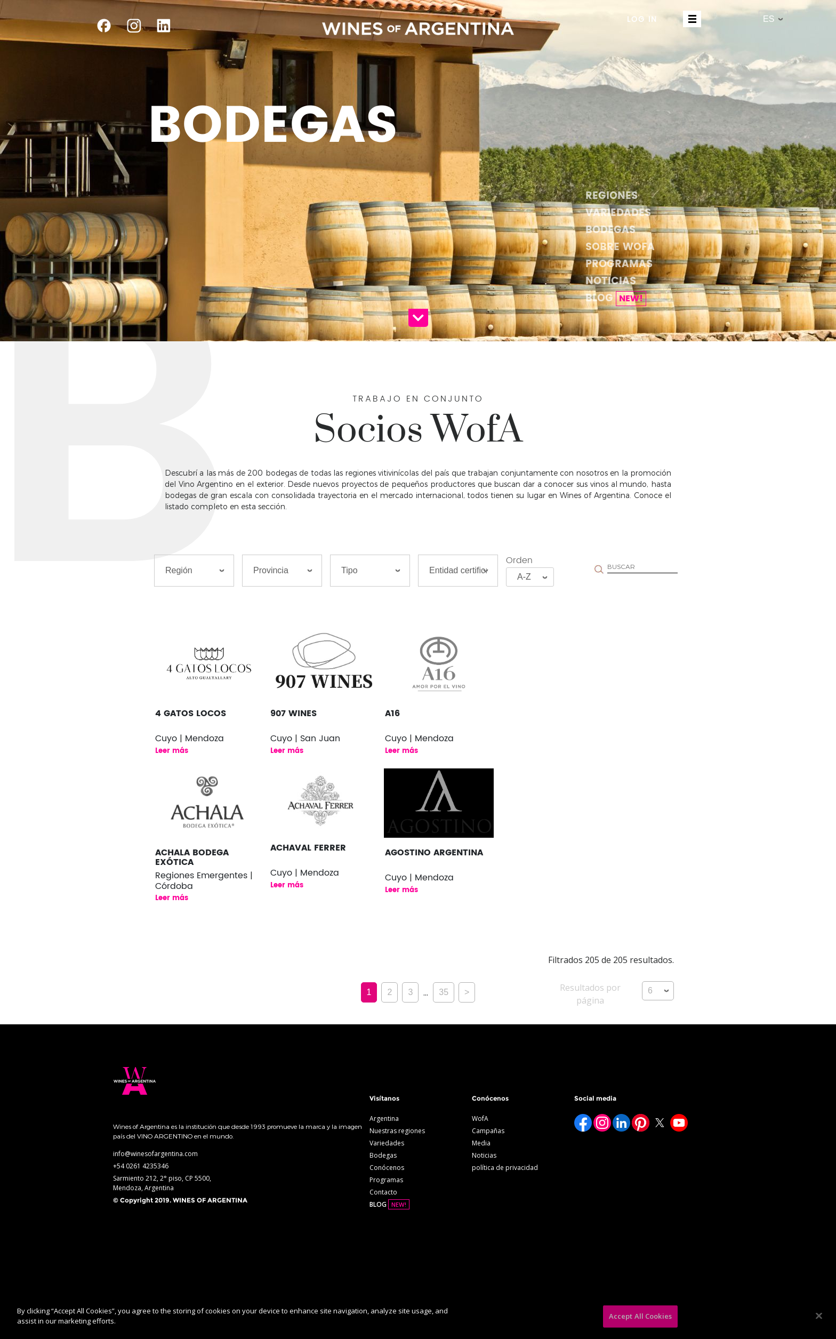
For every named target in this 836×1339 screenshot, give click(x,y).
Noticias (610, 281)
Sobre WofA (620, 247)
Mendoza (204, 738)
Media (481, 1143)
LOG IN (642, 19)
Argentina (384, 1118)
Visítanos (384, 1098)
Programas (619, 264)
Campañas (488, 1130)
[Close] (819, 1315)
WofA (480, 1118)
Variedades (618, 213)
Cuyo (166, 738)
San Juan (320, 738)
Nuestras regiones (397, 1130)
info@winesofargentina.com (155, 1153)
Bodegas (610, 230)
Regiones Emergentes (201, 876)
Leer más (171, 751)
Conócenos (386, 1167)
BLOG (615, 298)
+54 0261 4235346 (140, 1165)
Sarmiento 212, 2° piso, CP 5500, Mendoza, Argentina (162, 1183)
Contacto (383, 1192)
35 (443, 992)
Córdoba (174, 886)
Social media (595, 1098)
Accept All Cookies (640, 1316)
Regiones (611, 196)
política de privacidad (505, 1167)
